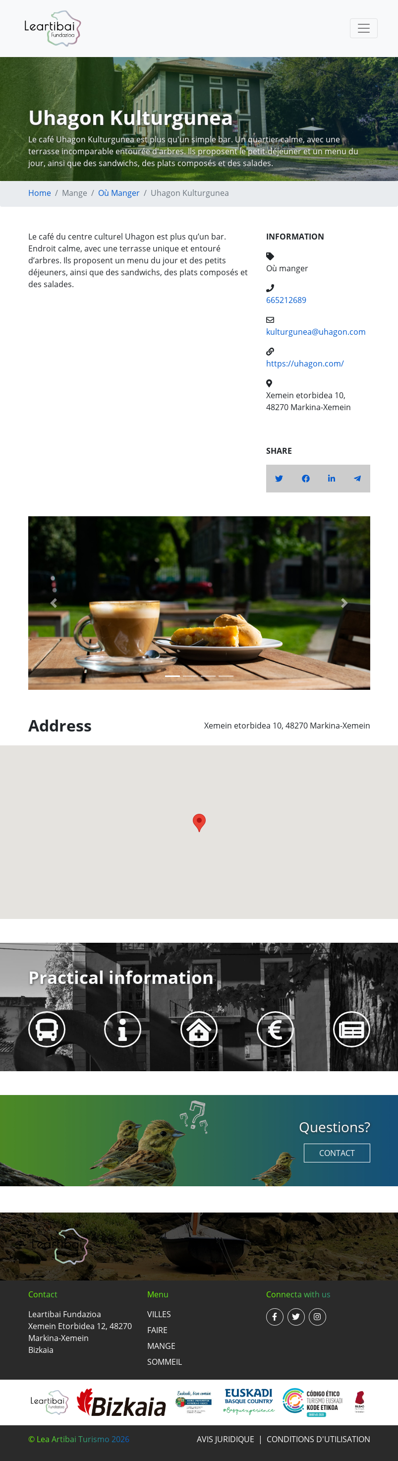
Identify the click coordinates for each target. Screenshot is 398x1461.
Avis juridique (225, 1439)
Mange (161, 1345)
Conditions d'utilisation (318, 1439)
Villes (159, 1314)
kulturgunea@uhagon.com (316, 331)
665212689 (286, 300)
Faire (157, 1330)
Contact (337, 1153)
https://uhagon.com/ (305, 363)
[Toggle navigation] (364, 28)
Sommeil (164, 1361)
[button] (54, 603)
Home (39, 192)
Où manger (119, 192)
